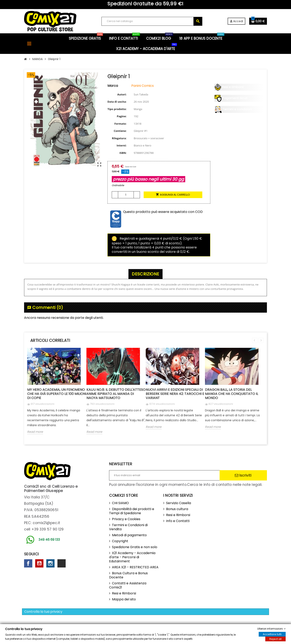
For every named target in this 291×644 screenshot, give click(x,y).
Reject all (275, 639)
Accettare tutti (272, 634)
